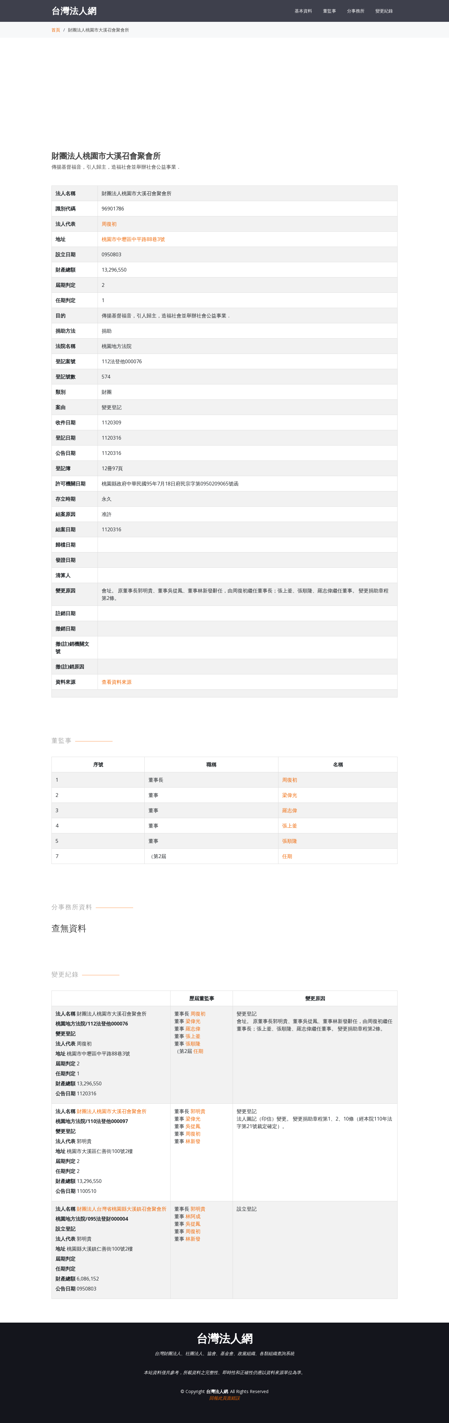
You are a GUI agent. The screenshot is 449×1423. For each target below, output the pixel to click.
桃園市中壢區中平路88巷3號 (133, 239)
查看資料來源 (117, 681)
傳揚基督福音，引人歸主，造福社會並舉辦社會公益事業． (116, 166)
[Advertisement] (224, 100)
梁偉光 (289, 795)
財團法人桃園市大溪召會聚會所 (112, 1111)
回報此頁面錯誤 (224, 1398)
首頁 (55, 30)
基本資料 (303, 11)
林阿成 (193, 1216)
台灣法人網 (74, 11)
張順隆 (289, 840)
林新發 (193, 1141)
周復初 (109, 223)
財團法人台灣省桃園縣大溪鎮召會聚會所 (122, 1208)
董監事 (329, 11)
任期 (287, 856)
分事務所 (356, 11)
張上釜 (289, 825)
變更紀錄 (384, 11)
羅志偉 (289, 810)
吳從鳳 (193, 1126)
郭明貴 (198, 1111)
